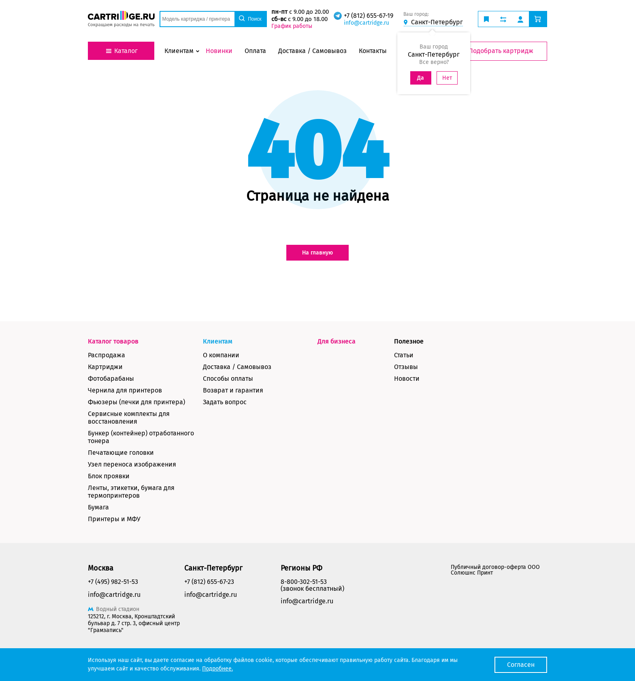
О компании (221, 355)
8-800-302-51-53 (304, 582)
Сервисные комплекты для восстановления (129, 417)
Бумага (98, 507)
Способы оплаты (228, 378)
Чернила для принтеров (125, 390)
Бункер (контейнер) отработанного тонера (141, 437)
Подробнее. (217, 668)
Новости (407, 378)
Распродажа (106, 355)
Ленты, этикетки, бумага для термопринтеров (131, 491)
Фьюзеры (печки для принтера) (136, 402)
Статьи (403, 355)
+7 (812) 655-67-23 (209, 582)
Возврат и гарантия (233, 390)
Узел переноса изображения (132, 464)
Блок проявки (109, 476)
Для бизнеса (337, 341)
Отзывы (406, 367)
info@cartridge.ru (366, 22)
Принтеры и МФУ (114, 519)
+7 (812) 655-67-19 (368, 15)
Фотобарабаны (111, 378)
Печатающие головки (121, 452)
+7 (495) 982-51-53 (113, 582)
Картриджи (105, 367)
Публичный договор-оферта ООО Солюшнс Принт (495, 570)
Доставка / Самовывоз (237, 367)
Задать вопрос (225, 402)
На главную (317, 252)
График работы (291, 26)
